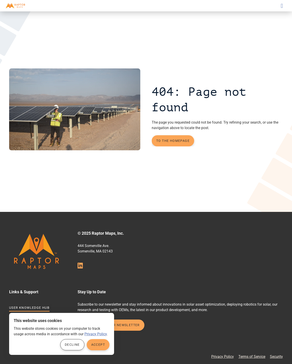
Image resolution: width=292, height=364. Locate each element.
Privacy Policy (222, 356)
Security (276, 356)
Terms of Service (251, 356)
